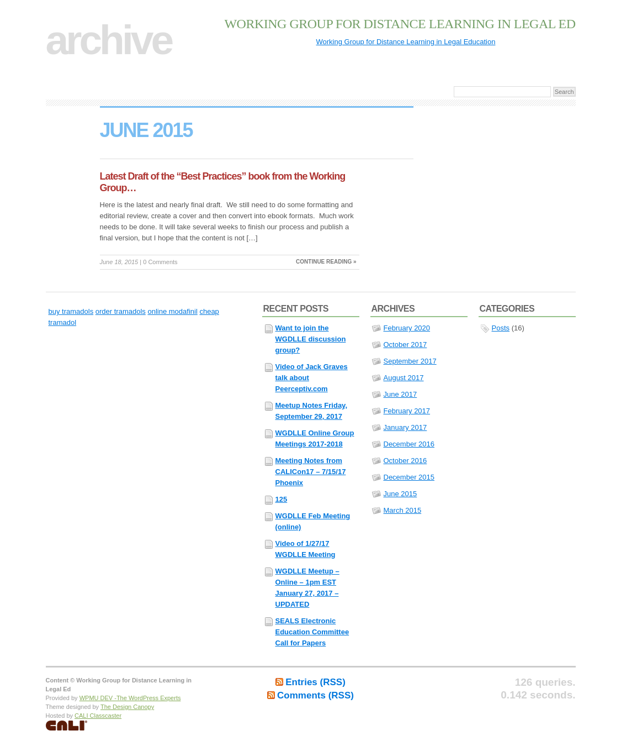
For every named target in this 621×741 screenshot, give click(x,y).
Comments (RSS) (315, 695)
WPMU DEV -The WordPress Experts (130, 698)
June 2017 (400, 394)
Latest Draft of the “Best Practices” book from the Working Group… (223, 182)
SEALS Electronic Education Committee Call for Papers (312, 632)
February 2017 (407, 411)
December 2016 (409, 444)
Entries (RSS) (315, 682)
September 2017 (410, 361)
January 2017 (405, 427)
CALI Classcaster (98, 715)
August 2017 (404, 378)
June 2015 (400, 494)
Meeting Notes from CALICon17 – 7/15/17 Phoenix (310, 471)
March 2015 (403, 510)
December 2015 (409, 477)
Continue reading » (326, 262)
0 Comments (160, 262)
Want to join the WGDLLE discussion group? (310, 339)
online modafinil (172, 311)
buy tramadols (71, 311)
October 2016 (405, 460)
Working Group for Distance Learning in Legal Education (406, 42)
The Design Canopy (127, 706)
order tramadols (120, 311)
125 (281, 499)
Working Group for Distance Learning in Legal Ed (399, 24)
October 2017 (405, 344)
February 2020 (407, 328)
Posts (501, 328)
